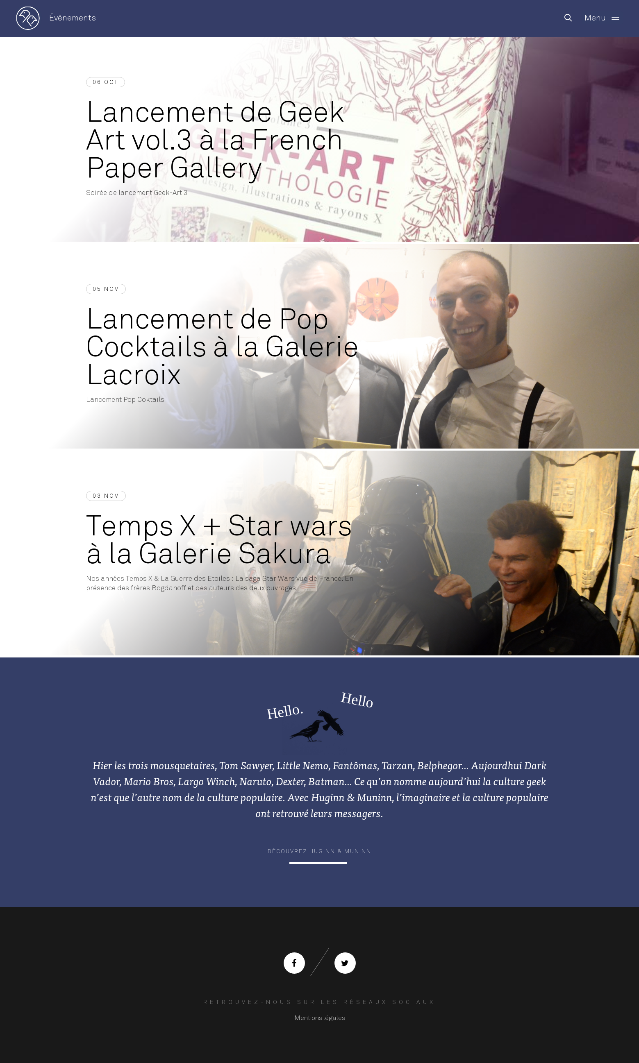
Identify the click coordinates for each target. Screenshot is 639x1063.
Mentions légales (319, 1018)
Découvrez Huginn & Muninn (319, 851)
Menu (603, 18)
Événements (72, 18)
